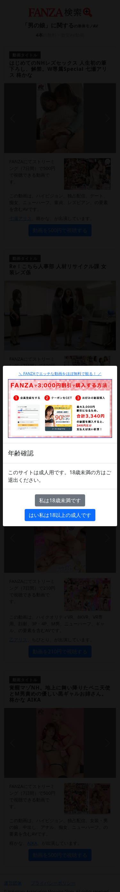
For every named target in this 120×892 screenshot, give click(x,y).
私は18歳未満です (60, 500)
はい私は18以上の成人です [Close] (60, 515)
